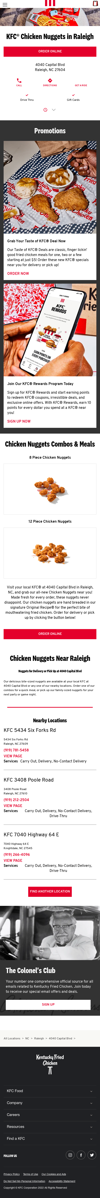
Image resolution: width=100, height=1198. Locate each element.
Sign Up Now (19, 421)
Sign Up (48, 1004)
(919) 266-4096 (17, 855)
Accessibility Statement (62, 1181)
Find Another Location (50, 891)
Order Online (50, 51)
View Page (13, 756)
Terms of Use (30, 1174)
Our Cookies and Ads (54, 1174)
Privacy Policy (12, 1174)
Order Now (18, 274)
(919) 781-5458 (16, 750)
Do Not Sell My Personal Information (24, 1181)
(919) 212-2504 (16, 800)
